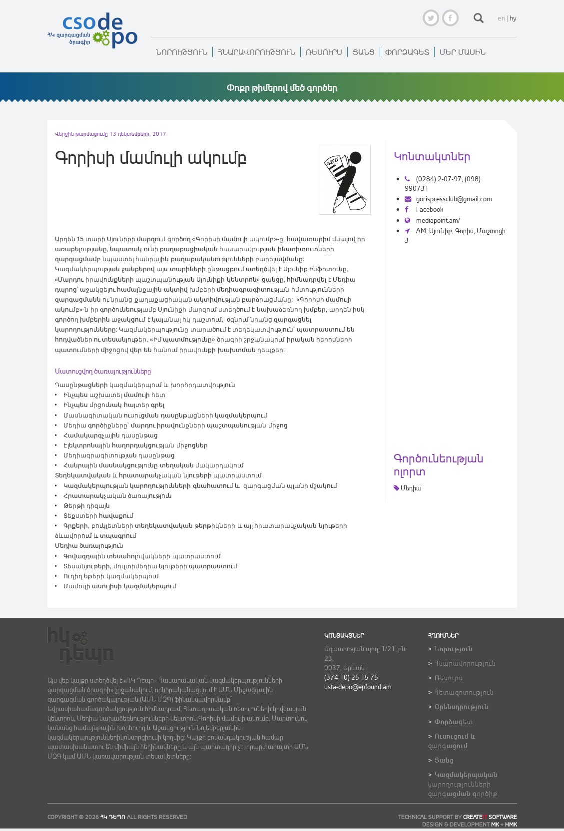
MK (495, 824)
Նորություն (181, 52)
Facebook (424, 209)
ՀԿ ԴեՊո (112, 817)
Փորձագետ (407, 52)
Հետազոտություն (464, 692)
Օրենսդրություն (462, 706)
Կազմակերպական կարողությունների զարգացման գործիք (463, 784)
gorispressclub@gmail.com (448, 198)
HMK (511, 824)
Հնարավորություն (256, 52)
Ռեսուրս (324, 52)
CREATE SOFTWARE (490, 817)
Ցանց (364, 52)
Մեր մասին (463, 52)
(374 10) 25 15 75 (351, 677)
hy (513, 17)
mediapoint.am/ (432, 220)
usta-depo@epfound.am (358, 686)
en (501, 17)
